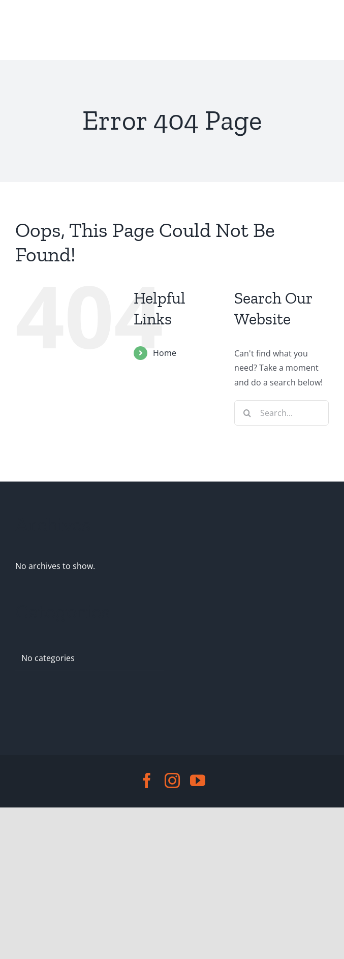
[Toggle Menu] (24, 30)
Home (164, 352)
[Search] (247, 413)
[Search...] (281, 413)
